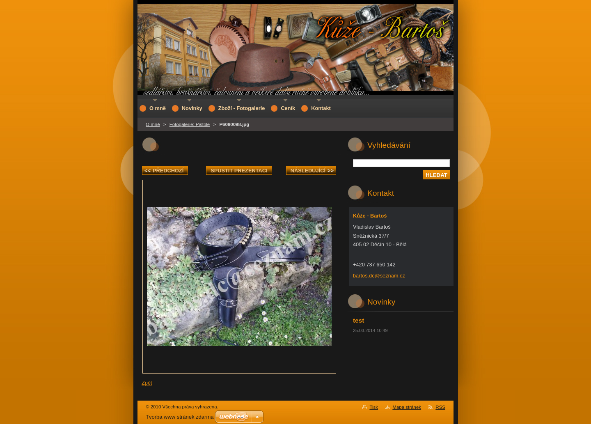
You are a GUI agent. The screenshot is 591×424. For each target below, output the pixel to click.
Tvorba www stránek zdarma (179, 417)
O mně (153, 124)
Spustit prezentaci (239, 170)
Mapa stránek (406, 407)
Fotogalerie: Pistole (190, 124)
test (358, 320)
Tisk (373, 407)
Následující (312, 170)
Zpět (147, 383)
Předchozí (163, 170)
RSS (440, 407)
